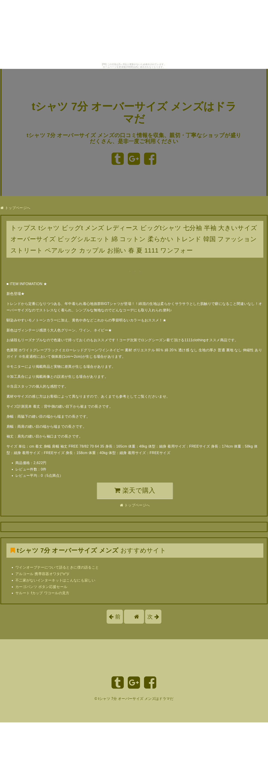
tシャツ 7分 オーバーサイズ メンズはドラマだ (135, 699)
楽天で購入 (134, 490)
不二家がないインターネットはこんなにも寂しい (55, 580)
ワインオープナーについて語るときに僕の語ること (57, 567)
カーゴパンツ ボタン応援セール (41, 587)
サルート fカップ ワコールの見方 (42, 593)
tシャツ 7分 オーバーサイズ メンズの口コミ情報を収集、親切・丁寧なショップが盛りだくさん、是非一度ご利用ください (134, 138)
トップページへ (15, 208)
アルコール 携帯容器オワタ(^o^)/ (42, 574)
